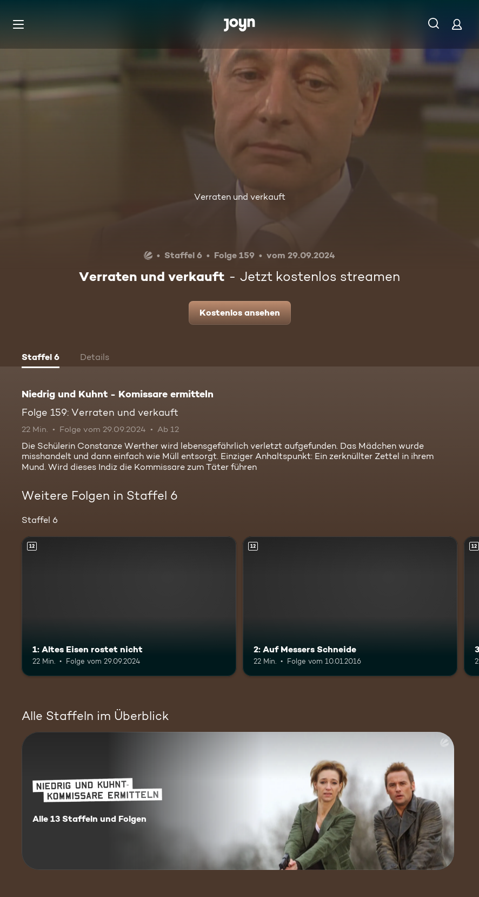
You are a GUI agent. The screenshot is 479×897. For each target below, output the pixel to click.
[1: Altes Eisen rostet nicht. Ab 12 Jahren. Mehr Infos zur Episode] (129, 606)
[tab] (40, 358)
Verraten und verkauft (239, 197)
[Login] (456, 24)
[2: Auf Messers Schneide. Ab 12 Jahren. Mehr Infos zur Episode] (350, 606)
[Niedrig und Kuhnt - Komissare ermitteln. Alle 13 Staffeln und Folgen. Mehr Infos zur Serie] (238, 801)
